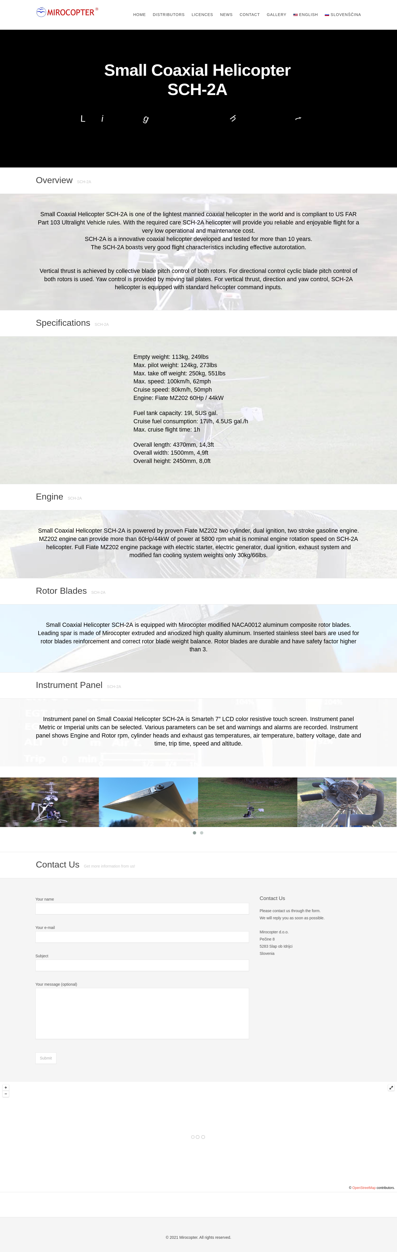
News (226, 14)
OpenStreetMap (364, 1188)
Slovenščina (343, 14)
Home (139, 14)
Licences (202, 14)
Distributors (169, 14)
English (305, 14)
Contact (250, 14)
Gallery (276, 14)
